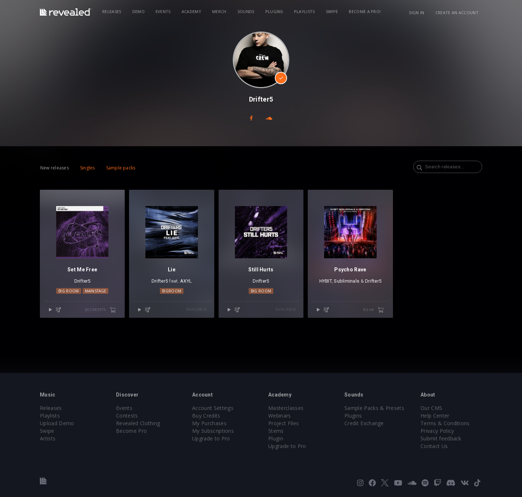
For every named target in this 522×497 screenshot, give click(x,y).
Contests (127, 415)
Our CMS (431, 407)
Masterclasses (285, 407)
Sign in (416, 12)
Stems (276, 430)
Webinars (279, 415)
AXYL (186, 281)
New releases (54, 168)
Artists (47, 438)
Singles (87, 168)
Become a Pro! (365, 11)
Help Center (435, 415)
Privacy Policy (437, 430)
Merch (219, 11)
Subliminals (346, 281)
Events (163, 11)
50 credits (100, 310)
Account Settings (212, 407)
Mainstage (96, 290)
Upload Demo (57, 423)
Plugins (274, 11)
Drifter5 (82, 281)
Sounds (245, 11)
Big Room (68, 290)
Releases (111, 11)
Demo (138, 11)
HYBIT (325, 281)
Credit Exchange (364, 423)
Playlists (304, 11)
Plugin (275, 438)
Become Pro (131, 430)
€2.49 (373, 310)
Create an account (456, 12)
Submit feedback (440, 438)
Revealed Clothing (138, 423)
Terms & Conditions (445, 423)
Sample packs (121, 168)
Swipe (332, 11)
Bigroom (171, 290)
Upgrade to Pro (211, 438)
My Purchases (209, 423)
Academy (191, 11)
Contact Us (434, 446)
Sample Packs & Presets (374, 407)
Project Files (283, 423)
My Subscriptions (213, 430)
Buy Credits (206, 415)
